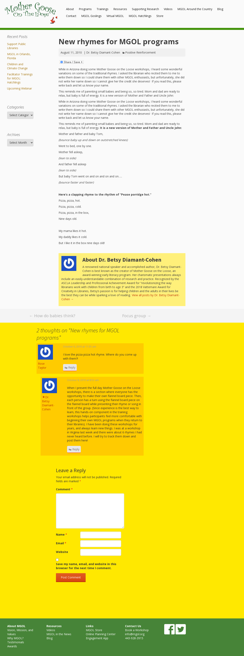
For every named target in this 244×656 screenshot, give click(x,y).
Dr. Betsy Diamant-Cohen (103, 52)
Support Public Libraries (16, 46)
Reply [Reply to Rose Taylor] (71, 367)
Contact (71, 16)
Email (61, 543)
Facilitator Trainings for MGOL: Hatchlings (20, 78)
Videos (168, 9)
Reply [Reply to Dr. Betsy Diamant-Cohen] (75, 449)
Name (61, 534)
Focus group (136, 315)
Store (159, 16)
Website (62, 552)
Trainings (102, 9)
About (70, 9)
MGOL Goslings (91, 16)
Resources (120, 9)
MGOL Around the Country (194, 9)
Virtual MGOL (115, 16)
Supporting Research (145, 9)
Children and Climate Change (17, 66)
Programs (85, 9)
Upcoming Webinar (19, 88)
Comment (64, 489)
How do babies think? (52, 315)
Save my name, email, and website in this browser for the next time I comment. (86, 566)
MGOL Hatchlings (140, 16)
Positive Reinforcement (140, 52)
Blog (220, 9)
